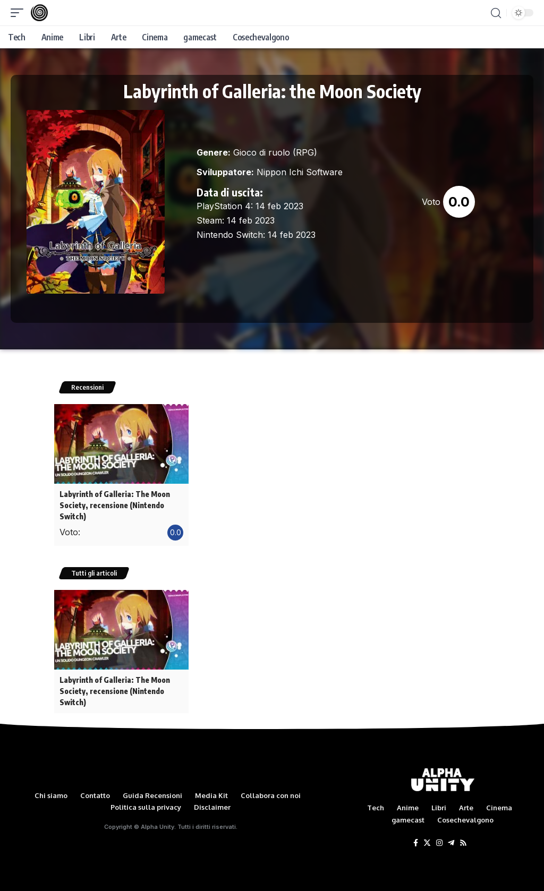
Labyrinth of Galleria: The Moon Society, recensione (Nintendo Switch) (114, 504)
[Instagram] (439, 839)
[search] (496, 13)
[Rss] (463, 839)
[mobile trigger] (20, 12)
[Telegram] (451, 839)
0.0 (459, 202)
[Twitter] (427, 839)
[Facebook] (416, 839)
